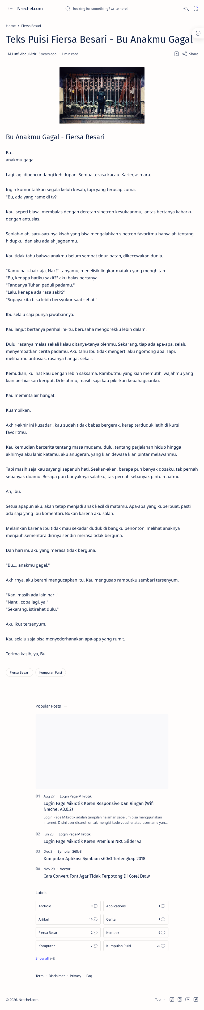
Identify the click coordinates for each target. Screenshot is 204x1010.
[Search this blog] (104, 8)
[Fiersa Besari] (31, 25)
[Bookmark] (195, 8)
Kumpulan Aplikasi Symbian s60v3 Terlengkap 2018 (94, 858)
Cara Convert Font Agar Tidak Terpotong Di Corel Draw (97, 876)
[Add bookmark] (176, 54)
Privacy (75, 975)
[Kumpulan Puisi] (50, 672)
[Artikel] (68, 919)
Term (40, 975)
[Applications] (135, 906)
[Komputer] (68, 945)
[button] (172, 999)
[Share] (190, 54)
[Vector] (65, 868)
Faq (89, 975)
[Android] (68, 906)
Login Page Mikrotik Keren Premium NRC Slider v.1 (92, 841)
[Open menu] (10, 8)
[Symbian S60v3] (70, 851)
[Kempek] (135, 932)
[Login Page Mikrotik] (76, 796)
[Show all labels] (45, 958)
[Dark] (185, 8)
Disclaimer (57, 975)
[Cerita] (135, 919)
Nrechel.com (30, 8)
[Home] (11, 25)
